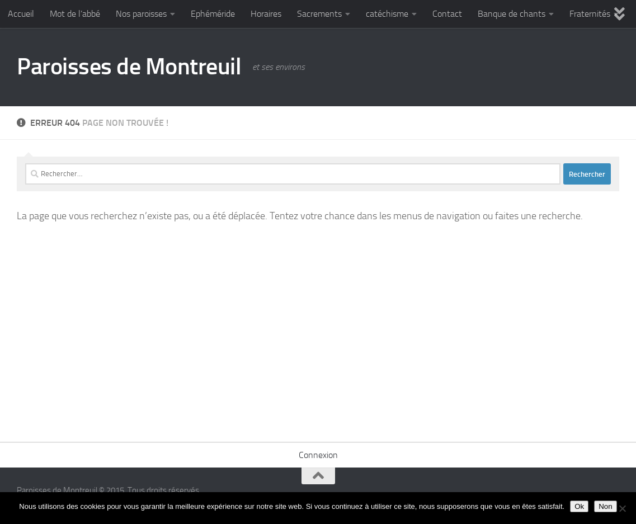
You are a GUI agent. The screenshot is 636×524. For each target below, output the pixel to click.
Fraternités (589, 13)
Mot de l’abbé (75, 13)
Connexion (318, 455)
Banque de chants (511, 13)
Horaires (266, 13)
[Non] (622, 508)
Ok (579, 506)
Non (605, 506)
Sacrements (319, 13)
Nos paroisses (141, 13)
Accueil (21, 13)
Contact (447, 13)
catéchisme (387, 13)
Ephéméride (213, 13)
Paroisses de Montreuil (129, 67)
